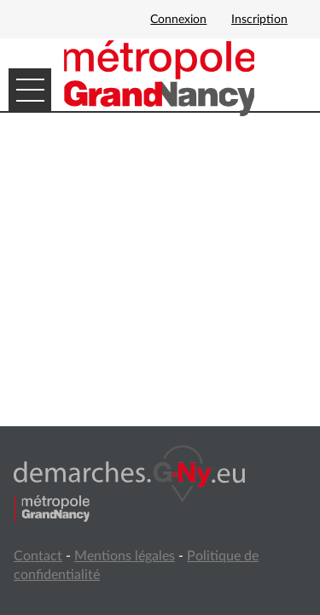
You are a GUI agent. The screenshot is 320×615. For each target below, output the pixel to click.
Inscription (259, 20)
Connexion (178, 20)
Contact (38, 556)
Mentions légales (124, 556)
